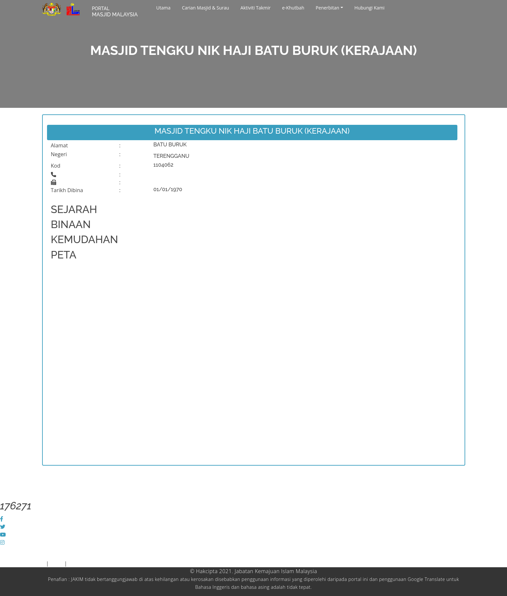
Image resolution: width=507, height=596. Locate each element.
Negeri (59, 154)
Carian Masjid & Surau (205, 8)
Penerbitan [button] (327, 8)
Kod (55, 165)
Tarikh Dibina (67, 190)
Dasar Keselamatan (92, 563)
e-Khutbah (293, 8)
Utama (163, 8)
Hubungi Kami (370, 8)
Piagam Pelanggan (23, 563)
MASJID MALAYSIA (115, 12)
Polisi (56, 563)
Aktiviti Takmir (256, 8)
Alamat (59, 145)
